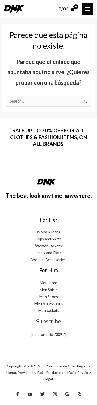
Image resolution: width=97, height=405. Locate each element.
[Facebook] (17, 394)
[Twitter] (42, 394)
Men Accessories (48, 303)
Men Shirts (48, 290)
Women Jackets (48, 246)
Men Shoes (48, 296)
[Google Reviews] (67, 394)
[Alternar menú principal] (87, 9)
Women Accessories (48, 260)
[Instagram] (55, 394)
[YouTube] (30, 394)
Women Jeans (48, 232)
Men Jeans (49, 283)
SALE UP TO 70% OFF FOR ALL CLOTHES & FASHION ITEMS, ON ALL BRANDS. (48, 137)
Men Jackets (48, 310)
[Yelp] (79, 394)
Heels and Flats (49, 253)
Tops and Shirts (49, 239)
